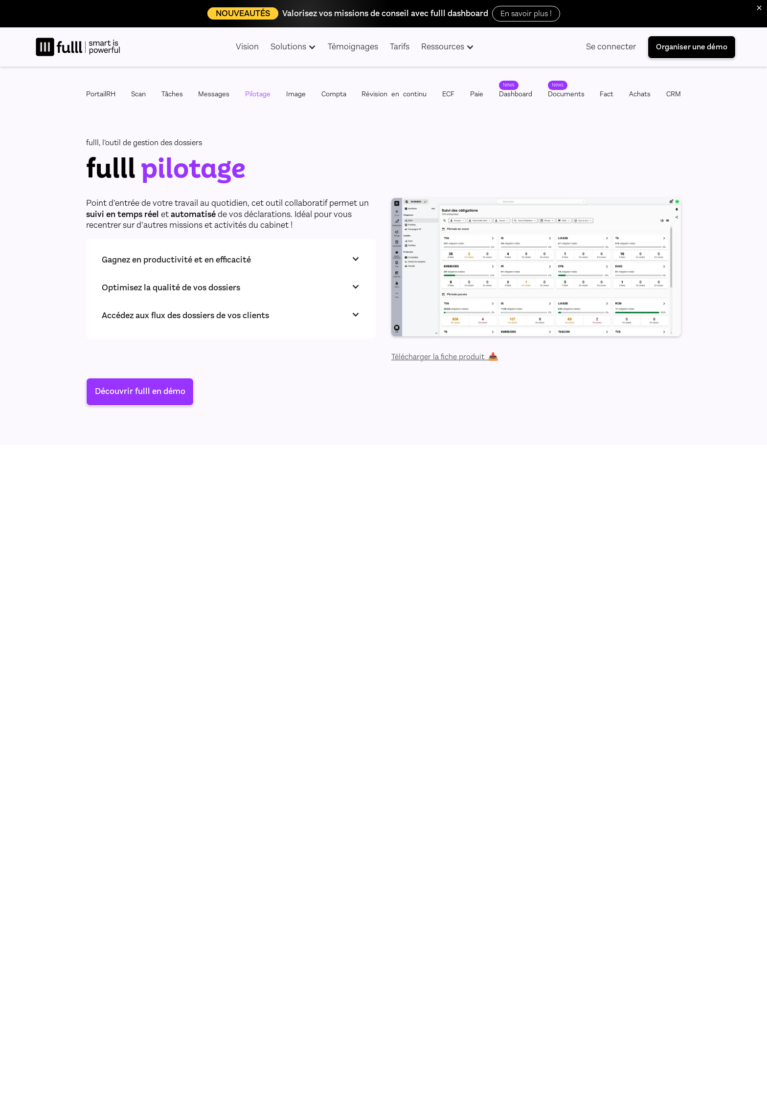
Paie (476, 94)
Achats (640, 94)
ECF (448, 94)
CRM (673, 94)
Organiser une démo (691, 47)
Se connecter (611, 46)
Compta (333, 94)
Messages (213, 94)
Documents (566, 94)
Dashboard (515, 94)
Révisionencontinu (394, 94)
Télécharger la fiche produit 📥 (444, 357)
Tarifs (399, 46)
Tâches (172, 94)
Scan (138, 94)
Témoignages (353, 46)
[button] (293, 47)
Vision (247, 46)
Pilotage (258, 94)
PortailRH (100, 94)
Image (296, 94)
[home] (77, 47)
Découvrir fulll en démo (140, 391)
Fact (606, 94)
